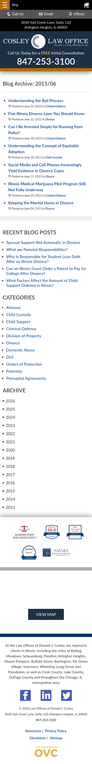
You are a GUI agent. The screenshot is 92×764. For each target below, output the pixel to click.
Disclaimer (38, 738)
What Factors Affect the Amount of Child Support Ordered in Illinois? (42, 283)
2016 (9, 483)
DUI (9, 357)
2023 (9, 425)
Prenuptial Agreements (26, 378)
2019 (9, 458)
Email (46, 14)
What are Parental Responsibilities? (37, 249)
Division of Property (23, 335)
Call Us (15, 14)
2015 (9, 491)
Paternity (14, 371)
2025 (9, 409)
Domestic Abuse (20, 349)
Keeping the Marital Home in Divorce (41, 202)
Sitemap (56, 738)
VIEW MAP (46, 614)
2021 (9, 442)
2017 (9, 474)
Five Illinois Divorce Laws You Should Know (46, 113)
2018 (9, 466)
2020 (9, 450)
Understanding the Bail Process (35, 100)
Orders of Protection (24, 364)
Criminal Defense (55, 106)
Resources (33, 731)
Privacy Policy (56, 731)
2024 (9, 417)
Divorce (50, 119)
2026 (9, 401)
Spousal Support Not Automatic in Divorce (43, 242)
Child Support (18, 321)
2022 (9, 433)
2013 (9, 507)
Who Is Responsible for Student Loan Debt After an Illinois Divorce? (43, 259)
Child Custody (53, 157)
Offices (77, 14)
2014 (9, 499)
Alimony (13, 307)
